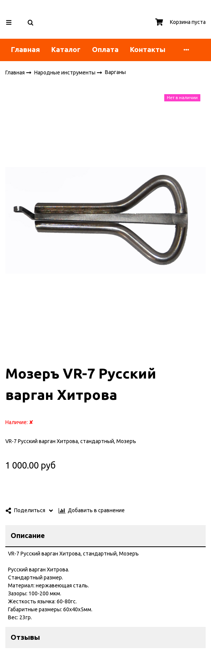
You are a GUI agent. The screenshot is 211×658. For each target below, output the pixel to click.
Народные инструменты (65, 72)
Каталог (66, 50)
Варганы (115, 72)
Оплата (105, 50)
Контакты (147, 50)
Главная (25, 50)
